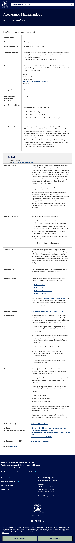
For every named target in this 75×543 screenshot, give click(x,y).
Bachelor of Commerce (42, 288)
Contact (4, 493)
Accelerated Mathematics (40, 441)
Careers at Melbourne (8, 482)
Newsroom (5, 489)
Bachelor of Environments (43, 291)
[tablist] (42, 4)
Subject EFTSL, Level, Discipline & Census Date (47, 311)
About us (4, 478)
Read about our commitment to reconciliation (17, 472)
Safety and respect (7, 485)
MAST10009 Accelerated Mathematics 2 (36, 81)
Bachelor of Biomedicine (39, 424)
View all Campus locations (47, 496)
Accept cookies (19, 538)
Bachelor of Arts (39, 285)
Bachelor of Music (40, 294)
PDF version (14, 446)
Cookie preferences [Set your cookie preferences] (55, 538)
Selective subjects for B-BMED (41, 437)
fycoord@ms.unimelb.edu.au (22, 162)
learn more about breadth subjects (54, 298)
